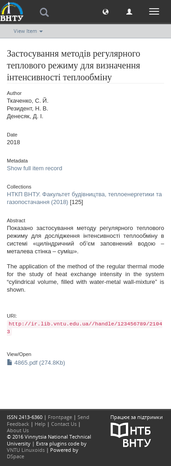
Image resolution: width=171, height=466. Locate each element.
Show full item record (34, 168)
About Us (18, 430)
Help (40, 423)
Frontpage (60, 417)
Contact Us (64, 423)
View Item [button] (28, 30)
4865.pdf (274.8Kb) (36, 362)
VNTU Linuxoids (26, 449)
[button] (106, 11)
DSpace (15, 456)
